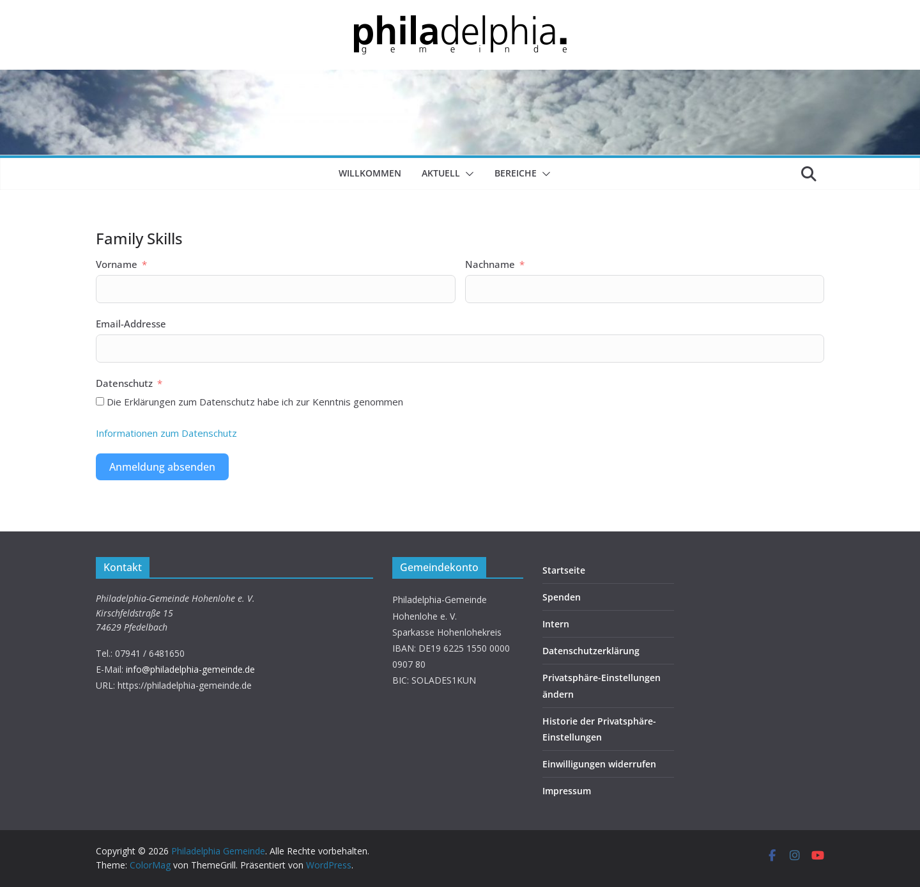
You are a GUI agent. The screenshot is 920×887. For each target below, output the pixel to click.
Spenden (561, 597)
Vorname (116, 264)
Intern (555, 624)
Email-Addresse (131, 323)
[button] (467, 174)
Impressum (566, 791)
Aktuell (441, 173)
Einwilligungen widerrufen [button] (599, 764)
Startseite (563, 570)
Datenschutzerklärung (591, 651)
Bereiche (515, 173)
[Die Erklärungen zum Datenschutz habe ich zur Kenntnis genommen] (100, 401)
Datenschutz (124, 383)
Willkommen (370, 173)
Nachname (490, 264)
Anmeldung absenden (162, 467)
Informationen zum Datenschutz (166, 433)
